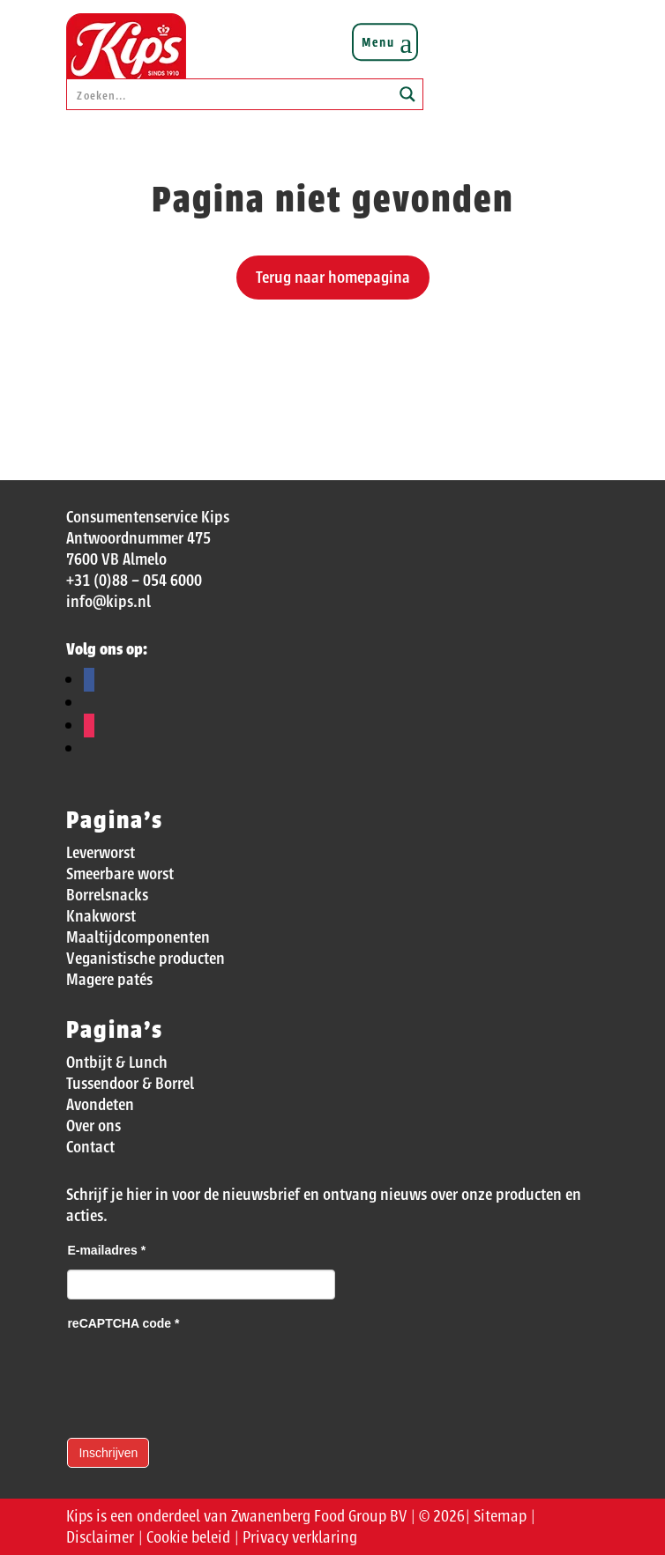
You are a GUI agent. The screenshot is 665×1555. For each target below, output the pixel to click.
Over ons (93, 1126)
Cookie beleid (188, 1537)
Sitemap (500, 1516)
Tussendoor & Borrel (130, 1083)
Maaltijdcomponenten (138, 937)
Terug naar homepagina (333, 277)
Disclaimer (100, 1537)
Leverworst (100, 852)
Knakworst (101, 916)
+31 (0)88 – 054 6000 (134, 580)
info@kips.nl (108, 601)
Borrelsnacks (107, 895)
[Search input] (230, 94)
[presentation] (201, 1377)
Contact (90, 1147)
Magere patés (109, 979)
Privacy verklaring (300, 1537)
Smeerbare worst (120, 874)
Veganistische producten (145, 958)
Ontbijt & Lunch (117, 1062)
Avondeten (100, 1104)
